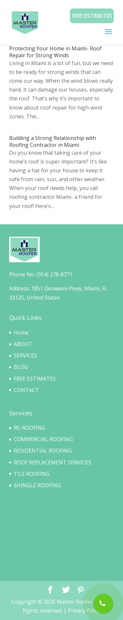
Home (21, 332)
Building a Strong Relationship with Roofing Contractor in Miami (52, 141)
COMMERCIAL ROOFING (43, 439)
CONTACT (26, 390)
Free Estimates (92, 15)
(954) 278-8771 (54, 274)
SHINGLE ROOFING (37, 485)
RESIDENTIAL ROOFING (43, 450)
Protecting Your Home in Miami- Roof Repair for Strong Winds (55, 52)
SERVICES (25, 355)
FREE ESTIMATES (35, 378)
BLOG (21, 366)
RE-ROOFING (29, 427)
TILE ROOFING (32, 473)
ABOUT (23, 344)
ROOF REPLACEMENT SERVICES (52, 462)
